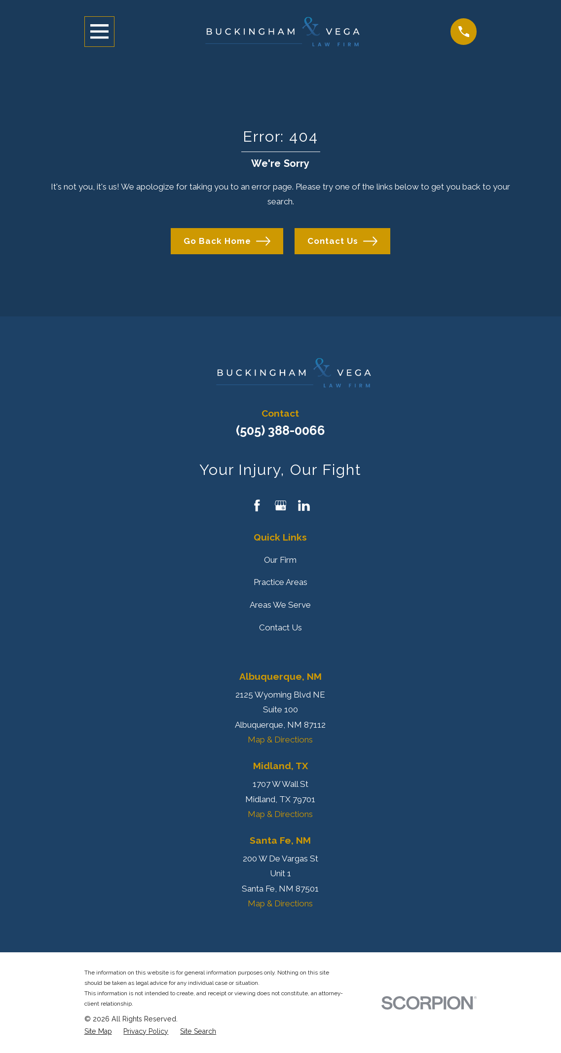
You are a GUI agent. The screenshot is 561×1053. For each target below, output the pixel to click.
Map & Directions (280, 739)
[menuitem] (98, 1031)
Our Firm (280, 560)
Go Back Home (227, 241)
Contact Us (342, 241)
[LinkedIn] (304, 505)
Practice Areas (280, 582)
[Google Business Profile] (281, 505)
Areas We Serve (280, 605)
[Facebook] (257, 505)
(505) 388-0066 (280, 430)
